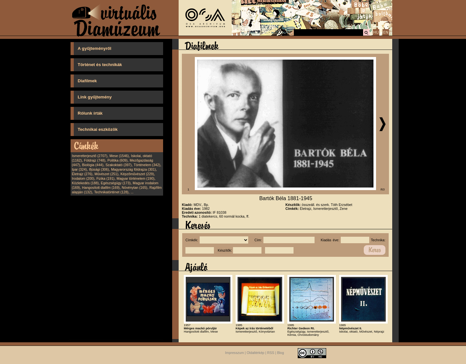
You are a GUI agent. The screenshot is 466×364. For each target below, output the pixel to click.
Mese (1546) (119, 156)
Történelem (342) (147, 165)
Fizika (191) (105, 178)
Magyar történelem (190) (135, 178)
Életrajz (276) (82, 174)
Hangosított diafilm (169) (101, 187)
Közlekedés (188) (85, 183)
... (132, 192)
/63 (383, 189)
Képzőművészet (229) (137, 174)
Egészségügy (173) (116, 183)
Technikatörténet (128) (111, 192)
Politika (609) (117, 160)
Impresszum (234, 353)
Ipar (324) (79, 169)
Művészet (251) (106, 174)
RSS (270, 353)
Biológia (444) (93, 165)
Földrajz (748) (94, 160)
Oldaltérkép (255, 353)
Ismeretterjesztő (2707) (89, 156)
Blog (280, 353)
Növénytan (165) (134, 187)
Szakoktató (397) (118, 165)
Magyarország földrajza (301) (133, 169)
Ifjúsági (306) (99, 169)
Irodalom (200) (83, 178)
